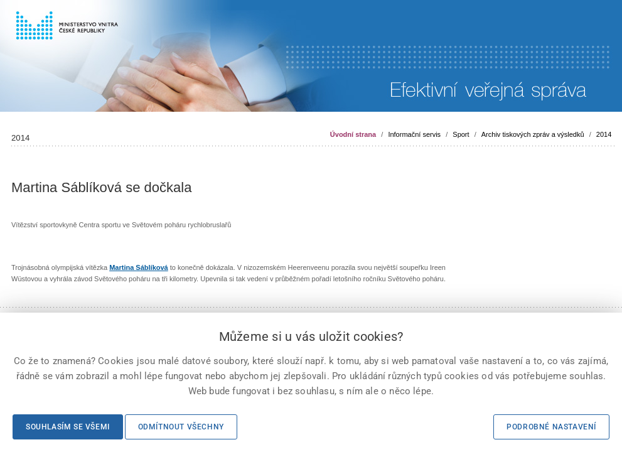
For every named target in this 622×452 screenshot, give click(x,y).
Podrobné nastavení (551, 426)
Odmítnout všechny (181, 426)
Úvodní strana (353, 134)
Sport (461, 134)
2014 (603, 134)
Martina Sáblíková (138, 267)
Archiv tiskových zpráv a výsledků (532, 134)
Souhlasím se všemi (68, 426)
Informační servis (414, 134)
